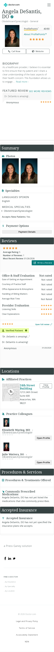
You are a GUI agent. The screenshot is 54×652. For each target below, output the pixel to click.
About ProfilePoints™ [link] (35, 34)
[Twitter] (14, 558)
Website (38, 51)
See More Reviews (40, 91)
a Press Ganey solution (18, 546)
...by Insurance (10, 582)
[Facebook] (5, 558)
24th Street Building (27, 386)
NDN (27, 641)
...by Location (9, 591)
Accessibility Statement (27, 635)
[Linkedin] (9, 558)
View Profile (45, 386)
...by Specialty (9, 586)
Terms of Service (27, 628)
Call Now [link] (14, 51)
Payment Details (27, 231)
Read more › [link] (22, 81)
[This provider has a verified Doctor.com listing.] (12, 16)
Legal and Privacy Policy (27, 621)
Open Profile (43, 438)
